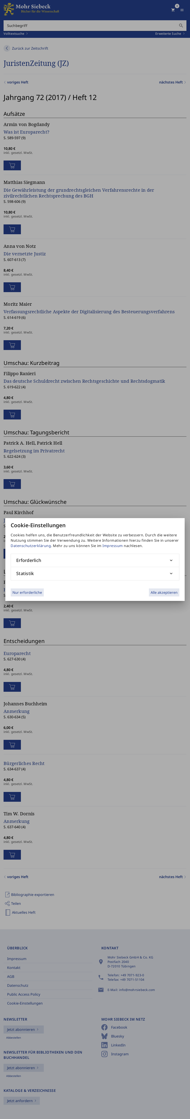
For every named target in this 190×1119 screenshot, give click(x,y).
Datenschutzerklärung (31, 545)
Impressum (112, 545)
